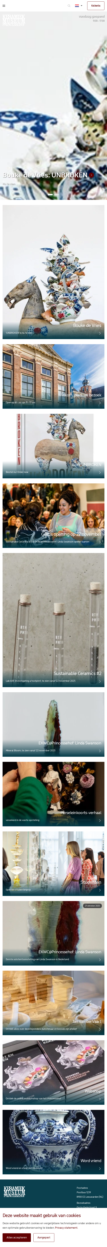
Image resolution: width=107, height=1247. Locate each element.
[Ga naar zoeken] (69, 5)
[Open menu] (4, 5)
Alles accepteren (17, 1237)
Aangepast (43, 1237)
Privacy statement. (66, 1227)
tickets (95, 5)
